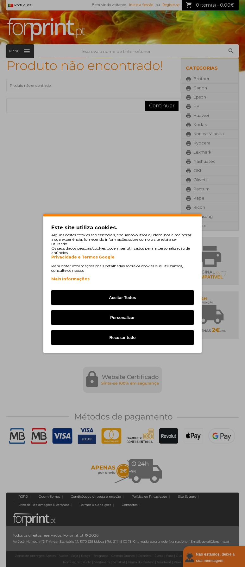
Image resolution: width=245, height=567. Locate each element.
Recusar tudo (122, 337)
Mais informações (70, 279)
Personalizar (122, 317)
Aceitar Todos (122, 297)
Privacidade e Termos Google (83, 257)
